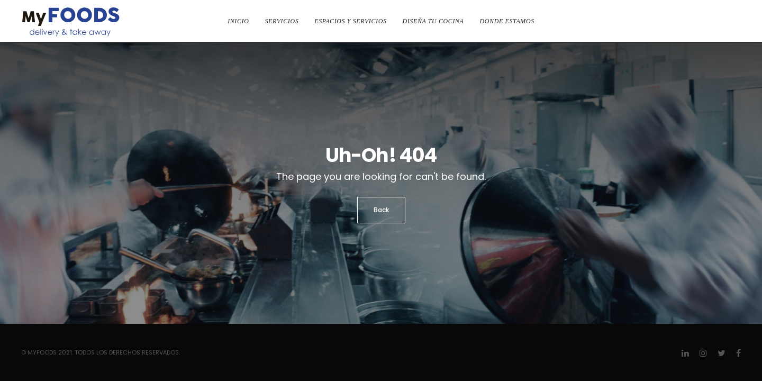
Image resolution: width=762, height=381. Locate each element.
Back (381, 209)
